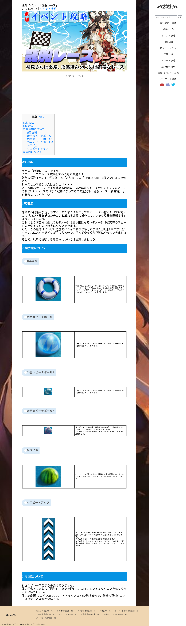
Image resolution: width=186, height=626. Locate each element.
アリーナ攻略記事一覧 (68, 614)
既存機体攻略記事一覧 (90, 614)
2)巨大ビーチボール (39, 135)
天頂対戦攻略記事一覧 (45, 614)
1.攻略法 (28, 126)
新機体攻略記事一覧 (65, 610)
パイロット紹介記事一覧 (46, 617)
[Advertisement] (74, 96)
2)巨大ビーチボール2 (40, 139)
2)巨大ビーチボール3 (40, 142)
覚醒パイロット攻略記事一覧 (115, 614)
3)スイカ (32, 145)
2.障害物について (34, 129)
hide (41, 117)
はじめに (28, 122)
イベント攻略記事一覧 (86, 610)
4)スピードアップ (37, 148)
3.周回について (32, 152)
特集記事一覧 (105, 610)
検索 (180, 17)
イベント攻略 (48, 8)
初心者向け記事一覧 (44, 610)
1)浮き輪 (32, 132)
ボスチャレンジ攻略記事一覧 (126, 610)
